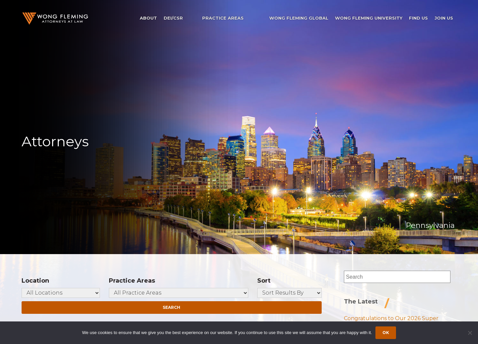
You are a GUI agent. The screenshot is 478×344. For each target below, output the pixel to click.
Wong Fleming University (368, 18)
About (148, 18)
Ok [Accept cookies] (385, 332)
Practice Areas (223, 18)
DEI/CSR (173, 18)
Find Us (418, 18)
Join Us (444, 18)
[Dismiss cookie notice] (469, 332)
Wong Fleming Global (298, 18)
